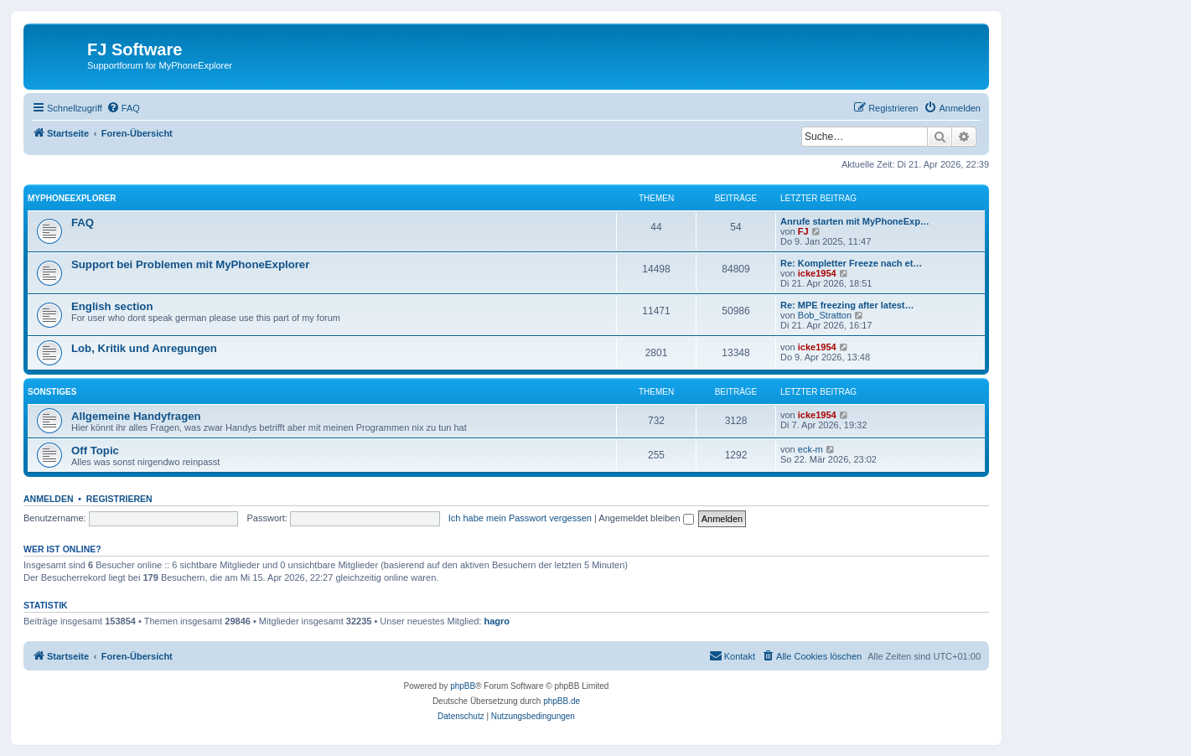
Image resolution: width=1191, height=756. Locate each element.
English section (112, 306)
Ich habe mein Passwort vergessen (520, 518)
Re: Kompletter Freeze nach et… (851, 263)
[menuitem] (123, 108)
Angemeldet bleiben (645, 518)
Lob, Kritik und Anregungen (144, 348)
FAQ (82, 222)
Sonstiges (52, 391)
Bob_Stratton (825, 315)
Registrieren (119, 499)
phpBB (462, 686)
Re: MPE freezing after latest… (847, 305)
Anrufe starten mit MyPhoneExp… (854, 221)
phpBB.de (561, 701)
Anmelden (48, 499)
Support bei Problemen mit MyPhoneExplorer (190, 264)
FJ (803, 231)
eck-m (810, 449)
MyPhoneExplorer (72, 198)
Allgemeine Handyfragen (136, 416)
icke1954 (817, 273)
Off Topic (95, 450)
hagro (497, 621)
